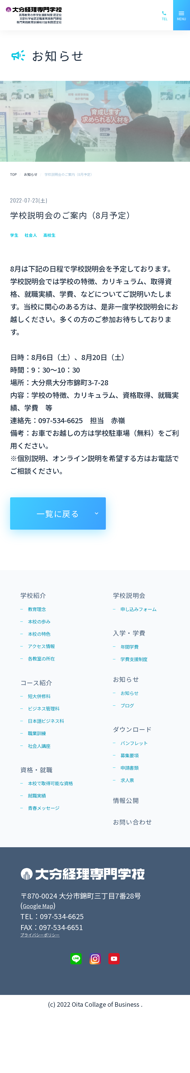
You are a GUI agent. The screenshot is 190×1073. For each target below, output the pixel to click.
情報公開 (130, 851)
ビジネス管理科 (49, 729)
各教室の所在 (46, 672)
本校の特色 (43, 642)
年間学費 (132, 665)
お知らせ (130, 707)
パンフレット (139, 781)
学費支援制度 (139, 680)
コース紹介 (41, 698)
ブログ (129, 738)
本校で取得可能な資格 (56, 821)
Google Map (42, 965)
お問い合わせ (138, 879)
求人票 (129, 825)
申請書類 (132, 810)
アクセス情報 (46, 657)
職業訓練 (40, 759)
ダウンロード (138, 764)
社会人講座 (43, 773)
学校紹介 (37, 596)
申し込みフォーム (142, 618)
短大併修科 (43, 714)
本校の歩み (43, 627)
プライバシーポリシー (40, 994)
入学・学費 (134, 649)
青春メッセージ (49, 855)
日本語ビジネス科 (52, 744)
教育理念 (40, 613)
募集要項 (132, 795)
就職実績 (40, 840)
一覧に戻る (58, 513)
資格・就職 (41, 800)
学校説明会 (134, 596)
